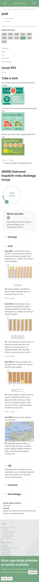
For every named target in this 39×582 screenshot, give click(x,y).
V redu (4, 579)
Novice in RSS (5, 552)
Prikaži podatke (10, 298)
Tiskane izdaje (6, 550)
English (8, 21)
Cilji (3, 55)
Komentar (5, 58)
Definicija (5, 48)
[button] (19, 96)
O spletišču (5, 545)
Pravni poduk (5, 554)
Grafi (3, 52)
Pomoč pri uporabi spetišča (10, 548)
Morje (12, 160)
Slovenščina (10, 18)
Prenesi (4, 72)
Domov (4, 160)
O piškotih (32, 572)
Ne (10, 579)
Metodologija (7, 62)
